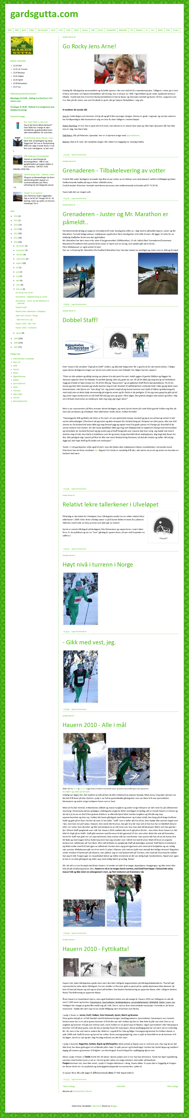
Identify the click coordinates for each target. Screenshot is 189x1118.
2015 (16, 221)
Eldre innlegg (172, 1086)
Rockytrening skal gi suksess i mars (38, 138)
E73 (131, 30)
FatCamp (16, 391)
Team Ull (16, 362)
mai (18, 276)
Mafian (16, 380)
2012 (16, 234)
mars (18, 285)
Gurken (76, 30)
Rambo (160, 30)
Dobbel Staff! (80, 320)
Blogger (114, 1106)
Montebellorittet (20, 401)
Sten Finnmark (43, 30)
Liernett (16, 398)
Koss (153, 30)
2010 (16, 242)
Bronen (100, 30)
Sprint (53, 30)
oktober (19, 255)
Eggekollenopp (19, 377)
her (96, 450)
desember (20, 246)
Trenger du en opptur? (33, 193)
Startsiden (121, 1086)
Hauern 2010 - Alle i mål (94, 725)
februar (19, 289)
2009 (16, 339)
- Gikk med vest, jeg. (89, 642)
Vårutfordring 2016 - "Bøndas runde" (39, 175)
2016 (16, 216)
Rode (168, 30)
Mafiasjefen (123, 30)
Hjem (10, 30)
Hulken (31, 30)
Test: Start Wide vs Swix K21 (36, 122)
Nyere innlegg (69, 1086)
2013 (16, 229)
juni (18, 272)
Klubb (15, 387)
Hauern (16, 369)
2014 (16, 225)
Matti (17, 30)
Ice (147, 30)
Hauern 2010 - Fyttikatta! (96, 949)
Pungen (175, 30)
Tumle (68, 30)
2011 (16, 238)
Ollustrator (96, 1106)
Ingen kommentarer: (79, 155)
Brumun (85, 30)
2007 (16, 347)
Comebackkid (111, 30)
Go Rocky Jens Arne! (89, 46)
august (19, 263)
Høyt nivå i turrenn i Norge (98, 565)
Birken (15, 373)
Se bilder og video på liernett (76, 792)
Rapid (24, 30)
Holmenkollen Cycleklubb (23, 359)
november (20, 250)
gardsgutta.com (44, 14)
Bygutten (139, 30)
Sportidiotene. (133, 135)
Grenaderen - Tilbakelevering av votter (114, 171)
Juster (61, 30)
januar (19, 333)
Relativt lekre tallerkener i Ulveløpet (111, 505)
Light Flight (17, 394)
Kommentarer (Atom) (82, 1091)
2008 (16, 343)
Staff (92, 30)
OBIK (15, 366)
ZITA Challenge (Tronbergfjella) (36, 156)
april (18, 281)
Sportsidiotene (19, 384)
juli (17, 268)
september (21, 259)
